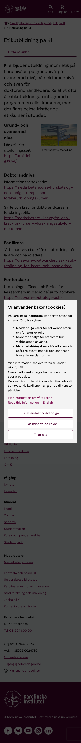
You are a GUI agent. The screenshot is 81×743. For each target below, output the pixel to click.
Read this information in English (30, 402)
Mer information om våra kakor (30, 398)
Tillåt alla (40, 435)
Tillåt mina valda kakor (40, 424)
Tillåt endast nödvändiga (40, 413)
